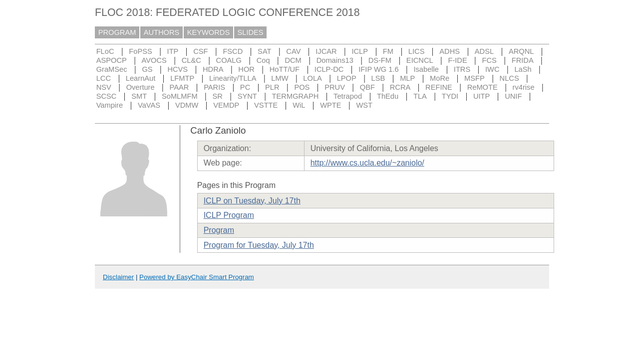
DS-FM (379, 60)
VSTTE (266, 105)
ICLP (359, 51)
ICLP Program (229, 215)
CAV (293, 51)
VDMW (186, 105)
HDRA (213, 69)
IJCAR (326, 51)
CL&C (191, 60)
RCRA (400, 87)
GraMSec (111, 69)
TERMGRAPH (295, 96)
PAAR (179, 87)
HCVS (177, 69)
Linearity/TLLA (233, 78)
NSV (103, 87)
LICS (416, 51)
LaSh (522, 69)
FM (388, 51)
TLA (420, 96)
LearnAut (140, 78)
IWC (492, 69)
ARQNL (521, 51)
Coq (263, 60)
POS (302, 87)
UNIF (513, 96)
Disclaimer (118, 277)
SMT (139, 96)
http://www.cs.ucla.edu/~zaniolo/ (367, 163)
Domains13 (335, 60)
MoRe (439, 78)
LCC (103, 78)
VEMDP (226, 105)
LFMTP (182, 78)
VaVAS (149, 105)
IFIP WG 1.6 (378, 69)
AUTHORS (162, 32)
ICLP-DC (329, 69)
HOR (246, 69)
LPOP (346, 78)
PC (245, 87)
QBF (367, 87)
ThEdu (387, 96)
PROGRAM (117, 32)
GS (147, 69)
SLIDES (251, 32)
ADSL (484, 51)
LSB (378, 78)
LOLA (312, 78)
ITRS (462, 69)
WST (364, 105)
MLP (407, 78)
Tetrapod (347, 96)
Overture (140, 87)
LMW (279, 78)
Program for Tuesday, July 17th (259, 245)
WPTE (330, 105)
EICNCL (419, 60)
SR (217, 96)
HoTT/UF (285, 69)
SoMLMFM (180, 96)
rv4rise (524, 87)
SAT (264, 51)
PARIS (214, 87)
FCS (489, 60)
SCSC (106, 96)
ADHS (449, 51)
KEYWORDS (208, 32)
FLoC (105, 51)
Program (219, 230)
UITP (481, 96)
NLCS (509, 78)
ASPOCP (111, 60)
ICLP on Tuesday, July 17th (252, 200)
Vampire (109, 105)
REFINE (438, 87)
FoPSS (140, 51)
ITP (173, 51)
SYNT (247, 96)
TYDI (450, 96)
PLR (272, 87)
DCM (293, 60)
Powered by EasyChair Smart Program (196, 277)
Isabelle (426, 69)
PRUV (334, 87)
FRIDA (523, 60)
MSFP (474, 78)
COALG (229, 60)
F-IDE (457, 60)
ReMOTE (482, 87)
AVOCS (154, 60)
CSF (200, 51)
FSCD (233, 51)
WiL (299, 105)
